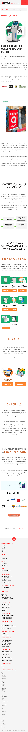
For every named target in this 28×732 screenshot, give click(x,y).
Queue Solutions (6, 9)
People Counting (19, 528)
